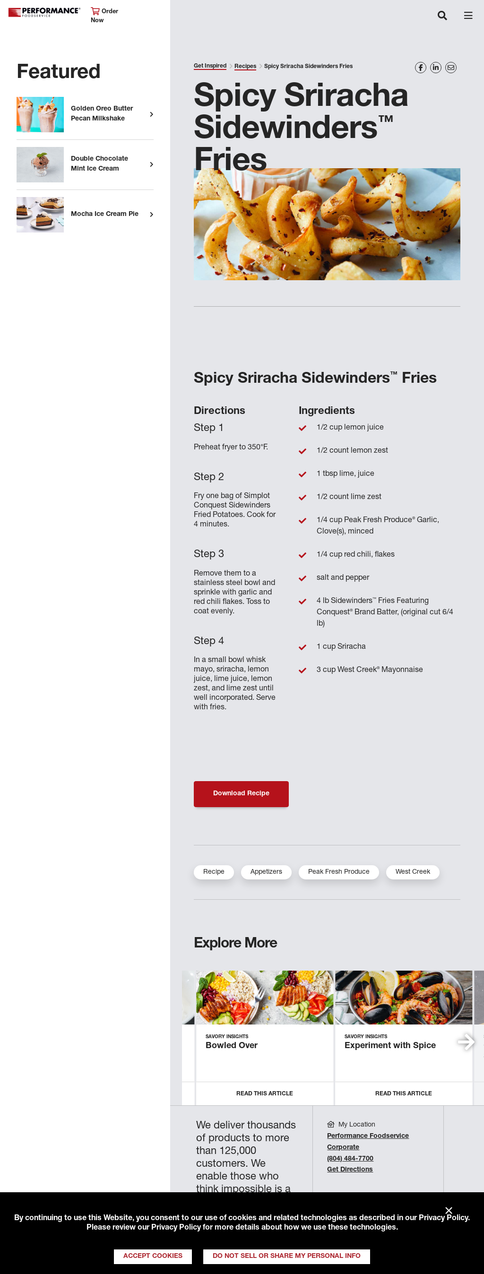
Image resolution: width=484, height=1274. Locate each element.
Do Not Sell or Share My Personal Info (287, 1256)
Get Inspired (210, 66)
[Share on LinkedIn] (435, 67)
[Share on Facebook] (420, 67)
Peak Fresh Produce (339, 872)
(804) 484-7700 (350, 1159)
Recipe (214, 872)
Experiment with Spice (390, 1046)
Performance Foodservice (44, 12)
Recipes (245, 66)
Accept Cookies (152, 1256)
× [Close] (448, 1211)
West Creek (413, 872)
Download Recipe (241, 794)
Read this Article (264, 1094)
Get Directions (350, 1170)
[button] (466, 1042)
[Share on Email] (451, 67)
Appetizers (266, 872)
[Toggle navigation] (442, 16)
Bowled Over (232, 1046)
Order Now (104, 16)
